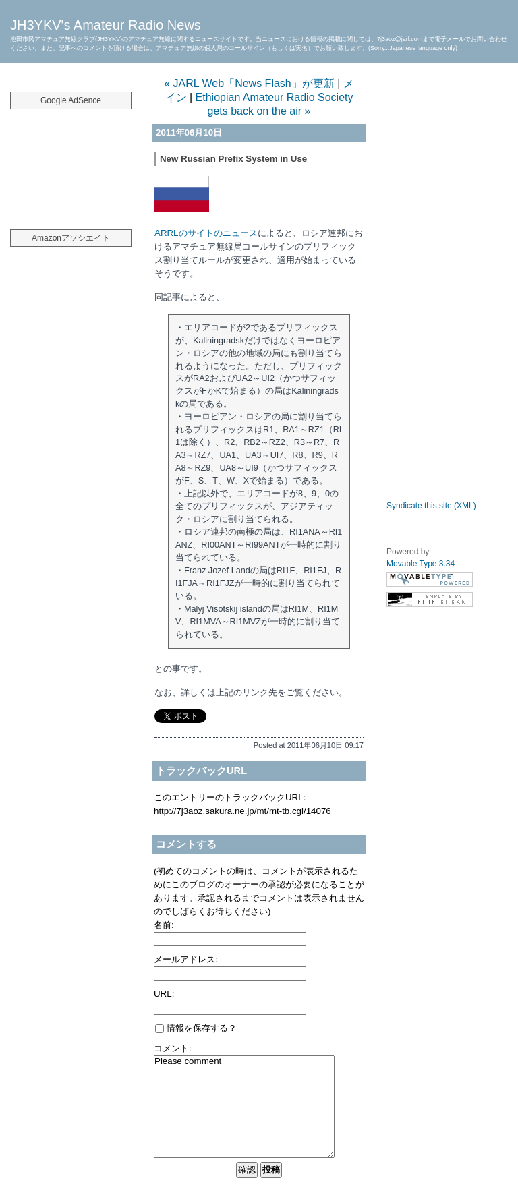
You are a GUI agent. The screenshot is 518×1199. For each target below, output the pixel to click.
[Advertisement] (71, 161)
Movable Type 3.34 (420, 563)
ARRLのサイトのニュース (206, 233)
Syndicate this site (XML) (431, 505)
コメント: (173, 1048)
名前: (164, 925)
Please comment (244, 1106)
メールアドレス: (186, 959)
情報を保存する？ (196, 1028)
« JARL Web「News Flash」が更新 (249, 83)
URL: (164, 994)
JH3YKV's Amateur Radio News (105, 25)
